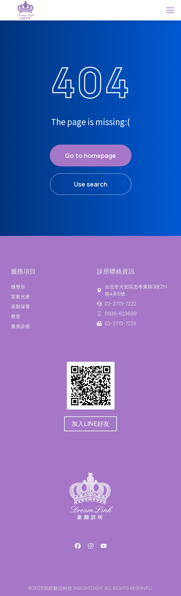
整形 (15, 316)
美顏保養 (20, 306)
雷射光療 (20, 296)
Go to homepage (90, 155)
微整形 (18, 286)
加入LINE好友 (90, 423)
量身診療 (20, 326)
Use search (90, 184)
